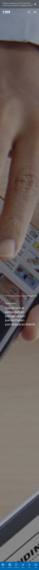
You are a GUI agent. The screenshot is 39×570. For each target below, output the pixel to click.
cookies (23, 5)
